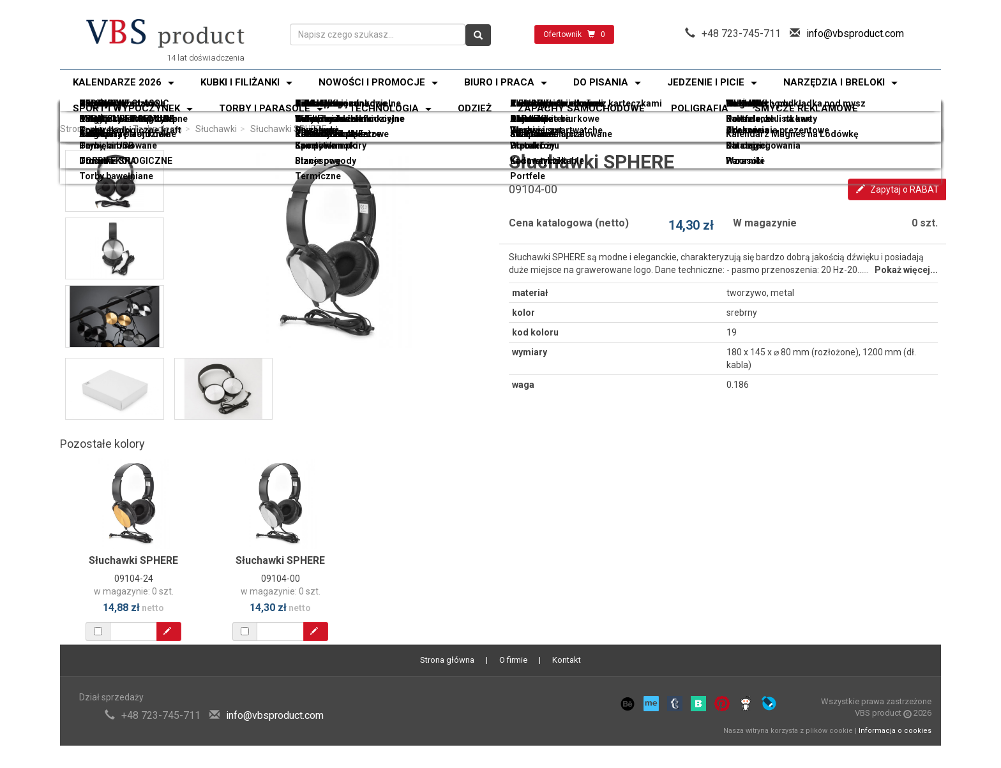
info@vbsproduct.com (855, 33)
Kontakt (566, 660)
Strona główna (89, 129)
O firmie (513, 660)
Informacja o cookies (895, 731)
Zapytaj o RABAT (897, 189)
